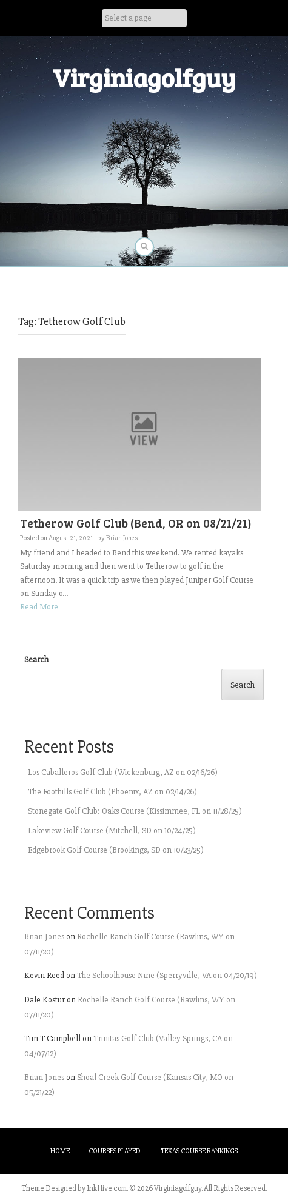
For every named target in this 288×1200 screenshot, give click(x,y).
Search (36, 659)
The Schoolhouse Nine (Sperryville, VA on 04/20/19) (167, 975)
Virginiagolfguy (144, 77)
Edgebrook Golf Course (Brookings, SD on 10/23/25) (116, 850)
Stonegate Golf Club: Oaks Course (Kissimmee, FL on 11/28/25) (135, 811)
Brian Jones (122, 538)
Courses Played (115, 1151)
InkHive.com (107, 1188)
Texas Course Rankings (199, 1151)
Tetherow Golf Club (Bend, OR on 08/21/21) (136, 523)
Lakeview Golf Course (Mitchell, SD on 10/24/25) (112, 830)
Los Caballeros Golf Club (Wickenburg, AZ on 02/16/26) (123, 772)
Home (60, 1151)
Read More (39, 607)
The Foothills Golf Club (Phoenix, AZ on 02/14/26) (112, 791)
